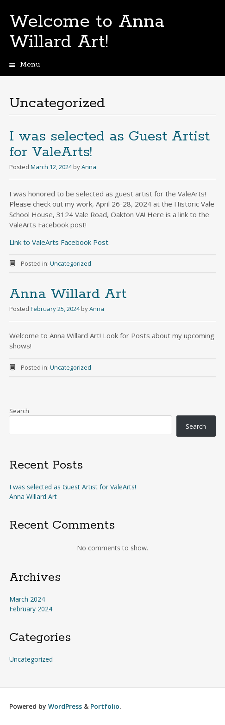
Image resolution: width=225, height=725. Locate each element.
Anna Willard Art (67, 294)
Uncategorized (70, 263)
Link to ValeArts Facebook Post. (59, 242)
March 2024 (27, 599)
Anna (88, 167)
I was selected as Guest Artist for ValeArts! (109, 144)
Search (19, 411)
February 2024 (30, 608)
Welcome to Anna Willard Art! (86, 32)
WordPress (65, 706)
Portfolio (104, 706)
